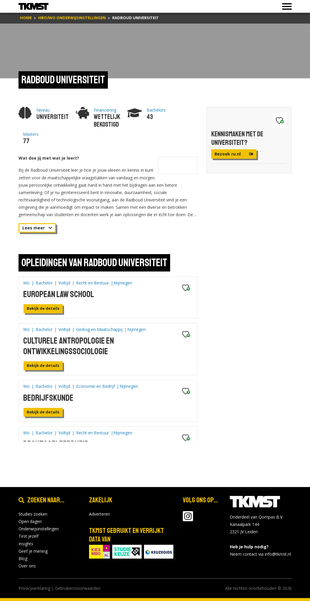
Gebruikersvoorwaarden (77, 588)
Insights (26, 544)
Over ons (27, 566)
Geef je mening (33, 551)
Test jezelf (28, 536)
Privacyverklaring (34, 588)
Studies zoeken (33, 514)
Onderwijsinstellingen (39, 529)
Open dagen (30, 521)
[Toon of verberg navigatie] (285, 6)
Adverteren (99, 514)
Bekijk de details (43, 308)
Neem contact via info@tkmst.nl (260, 554)
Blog (23, 558)
